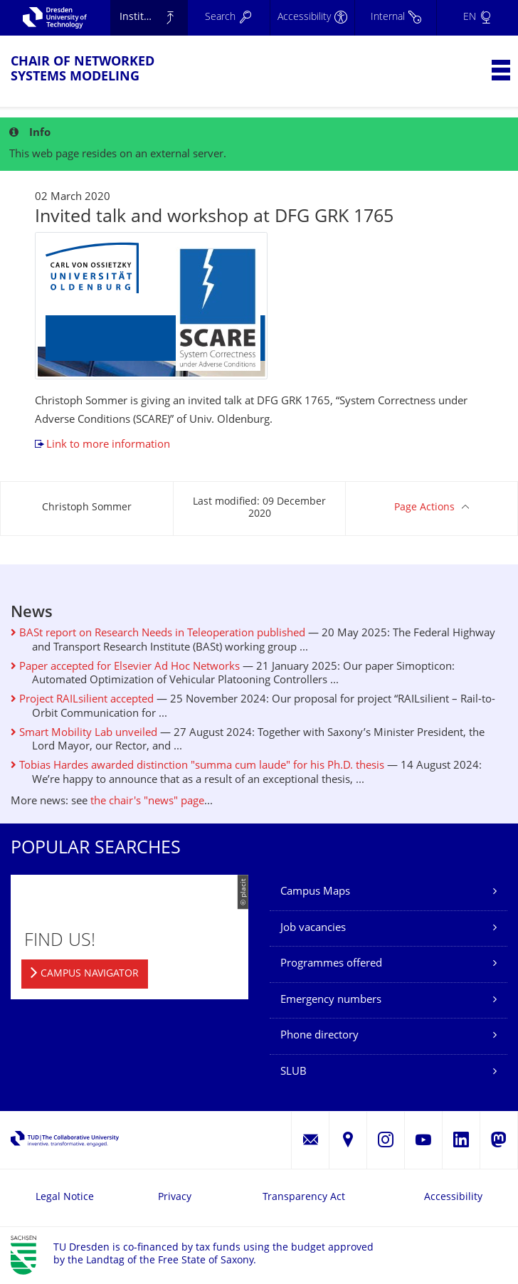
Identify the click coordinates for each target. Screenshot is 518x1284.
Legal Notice (65, 1197)
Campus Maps (315, 892)
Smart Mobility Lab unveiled (84, 733)
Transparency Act (304, 1197)
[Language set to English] (477, 18)
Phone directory (319, 1036)
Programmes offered (331, 964)
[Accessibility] (312, 18)
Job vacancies (313, 928)
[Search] (229, 18)
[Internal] (395, 18)
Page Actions (424, 507)
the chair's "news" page (147, 801)
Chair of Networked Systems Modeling (82, 69)
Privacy (174, 1197)
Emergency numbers (330, 1000)
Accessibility (453, 1197)
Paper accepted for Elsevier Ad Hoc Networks (125, 667)
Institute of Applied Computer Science (154, 17)
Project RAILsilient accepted (82, 700)
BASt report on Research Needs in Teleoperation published (158, 633)
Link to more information (108, 445)
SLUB (293, 1072)
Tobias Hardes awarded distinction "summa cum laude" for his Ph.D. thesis (197, 766)
